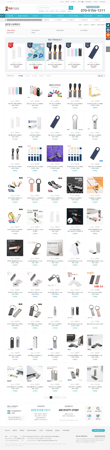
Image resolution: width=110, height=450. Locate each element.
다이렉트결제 (102, 1)
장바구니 (80, 1)
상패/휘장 (100, 16)
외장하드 (33, 32)
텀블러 (69, 11)
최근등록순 (48, 75)
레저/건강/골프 (47, 16)
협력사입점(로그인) (98, 430)
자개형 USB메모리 (60, 30)
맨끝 (65, 397)
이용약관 (22, 430)
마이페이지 (73, 1)
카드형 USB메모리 (35, 30)
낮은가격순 (27, 75)
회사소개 (7, 430)
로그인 (61, 1)
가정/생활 (10, 16)
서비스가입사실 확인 (99, 436)
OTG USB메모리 (84, 30)
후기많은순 (41, 75)
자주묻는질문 (49, 430)
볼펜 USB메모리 (10, 32)
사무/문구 (35, 16)
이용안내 (14, 430)
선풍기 (52, 11)
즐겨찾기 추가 (10, 2)
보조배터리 (63, 11)
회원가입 (67, 1)
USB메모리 (92, 24)
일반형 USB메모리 (101, 24)
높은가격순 (34, 75)
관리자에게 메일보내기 (15, 417)
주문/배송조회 (88, 1)
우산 (47, 11)
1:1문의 (41, 430)
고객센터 (95, 1)
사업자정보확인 (47, 438)
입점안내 (57, 430)
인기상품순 (20, 75)
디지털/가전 (60, 16)
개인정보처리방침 (31, 430)
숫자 (40, 19)
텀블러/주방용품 (22, 16)
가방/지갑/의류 (87, 16)
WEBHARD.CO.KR (11, 407)
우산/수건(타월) (73, 16)
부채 (57, 11)
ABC (37, 19)
